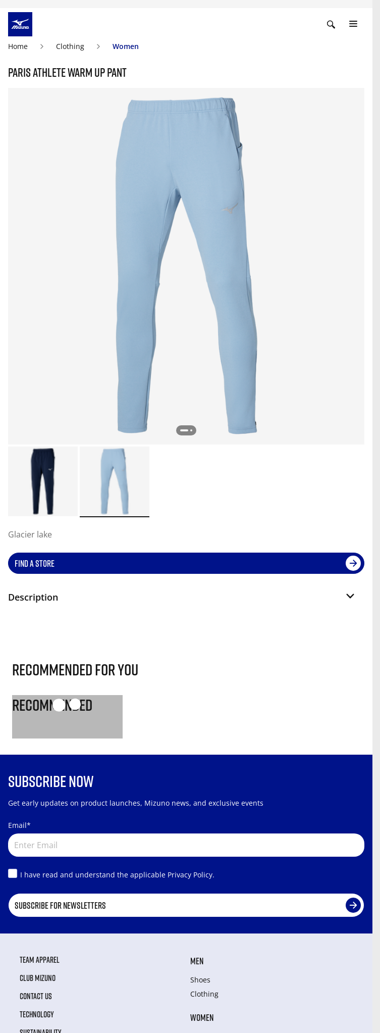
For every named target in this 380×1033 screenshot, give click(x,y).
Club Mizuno (38, 978)
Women (126, 46)
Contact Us (36, 996)
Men (196, 960)
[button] (182, 601)
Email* (19, 825)
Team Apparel (40, 960)
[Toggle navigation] (353, 24)
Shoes (200, 980)
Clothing (70, 46)
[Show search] (331, 24)
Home (18, 46)
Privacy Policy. (191, 874)
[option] (43, 481)
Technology (37, 1014)
